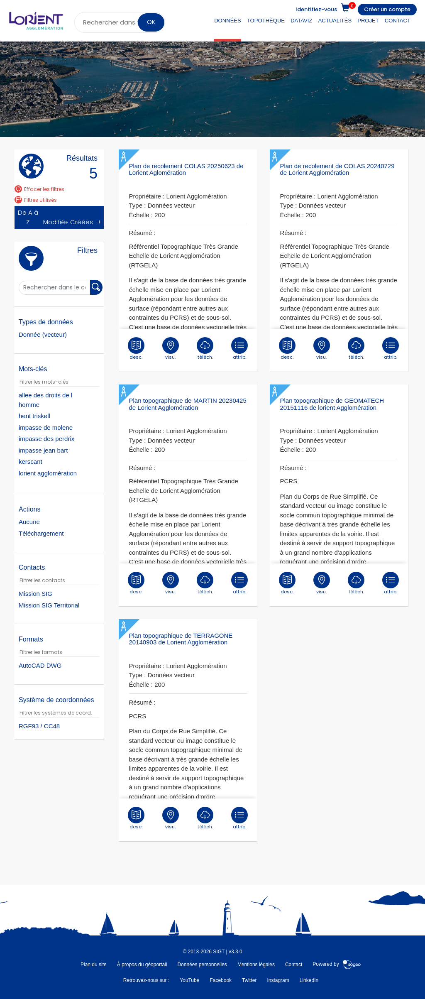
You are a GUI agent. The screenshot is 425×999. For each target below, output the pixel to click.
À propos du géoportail (142, 964)
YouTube (189, 980)
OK (151, 22)
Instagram (278, 980)
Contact (397, 20)
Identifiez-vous (316, 9)
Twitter (249, 980)
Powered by (337, 964)
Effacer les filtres (39, 189)
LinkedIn (309, 980)
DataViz (301, 20)
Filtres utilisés (36, 199)
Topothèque (266, 20)
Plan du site (94, 964)
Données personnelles (202, 964)
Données (227, 20)
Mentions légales (256, 964)
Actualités (335, 20)
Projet (368, 20)
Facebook (221, 980)
